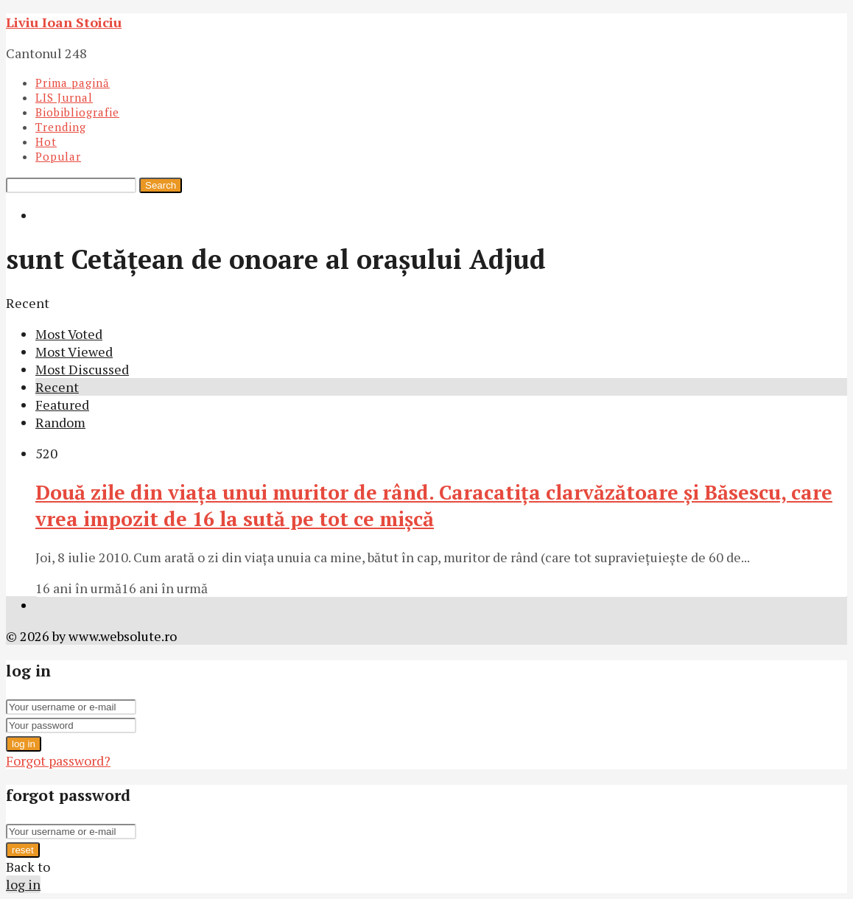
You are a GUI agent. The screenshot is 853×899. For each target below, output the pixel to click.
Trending (60, 126)
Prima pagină (72, 82)
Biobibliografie (77, 112)
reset (23, 850)
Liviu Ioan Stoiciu (64, 22)
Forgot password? (58, 760)
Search (160, 185)
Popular (58, 156)
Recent (57, 387)
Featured (62, 404)
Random (60, 422)
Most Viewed (74, 351)
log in (23, 743)
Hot (46, 141)
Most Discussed (82, 369)
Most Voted (68, 334)
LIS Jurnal (64, 97)
